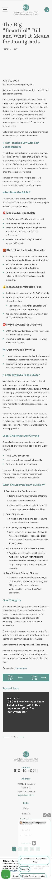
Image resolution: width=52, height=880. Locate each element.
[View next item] (20, 737)
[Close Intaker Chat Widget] (49, 815)
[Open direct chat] (45, 815)
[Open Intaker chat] (22, 878)
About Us (26, 813)
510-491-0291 (26, 771)
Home (26, 808)
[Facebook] (14, 849)
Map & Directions (26, 795)
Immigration (21, 668)
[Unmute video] (34, 843)
